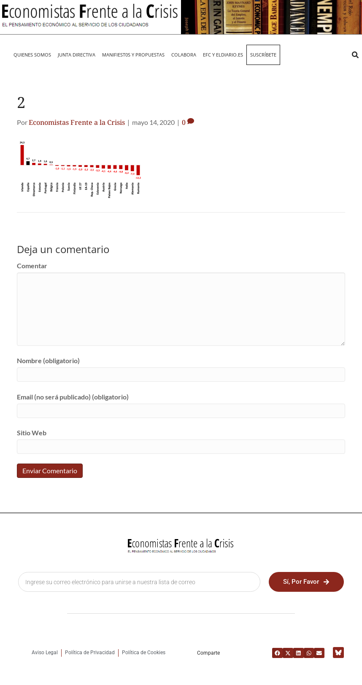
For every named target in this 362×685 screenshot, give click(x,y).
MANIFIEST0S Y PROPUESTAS (133, 54)
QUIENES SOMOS (32, 54)
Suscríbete (263, 54)
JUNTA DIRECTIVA (76, 54)
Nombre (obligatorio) (48, 360)
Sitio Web (31, 433)
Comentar (32, 266)
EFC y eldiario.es (223, 54)
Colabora (183, 54)
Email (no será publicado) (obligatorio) (73, 397)
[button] (355, 55)
